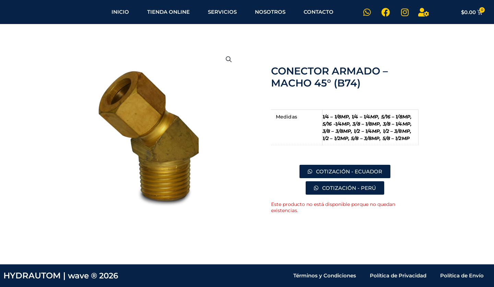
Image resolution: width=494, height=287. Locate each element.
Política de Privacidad (398, 275)
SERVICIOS (222, 12)
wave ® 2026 (95, 275)
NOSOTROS (270, 12)
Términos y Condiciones (324, 275)
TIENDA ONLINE (168, 12)
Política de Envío (462, 275)
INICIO (120, 12)
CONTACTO (318, 12)
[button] (229, 59)
